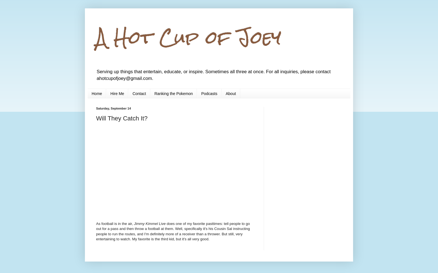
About (231, 93)
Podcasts (209, 93)
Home (97, 93)
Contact (139, 93)
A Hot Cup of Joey (188, 37)
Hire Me (117, 93)
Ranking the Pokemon (173, 93)
